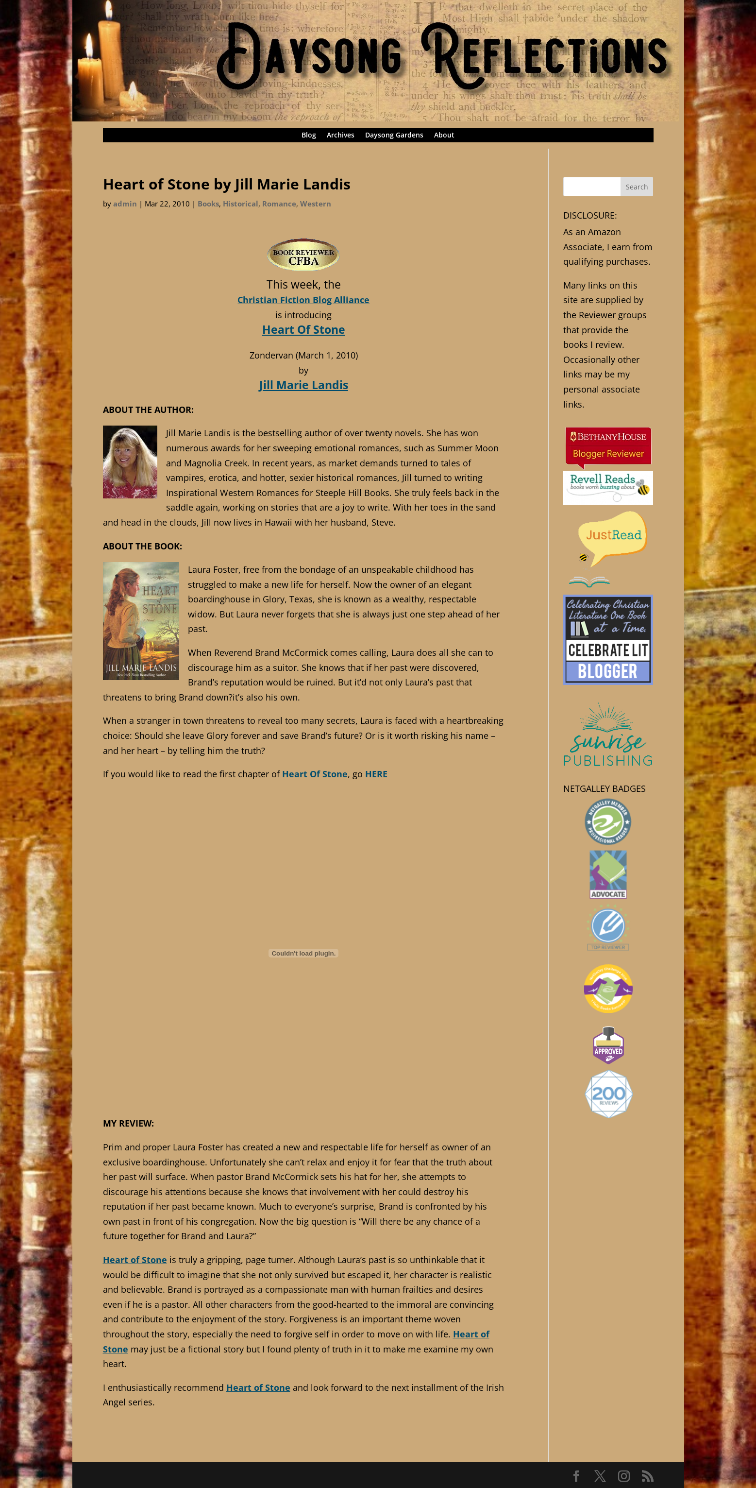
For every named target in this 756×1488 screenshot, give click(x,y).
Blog (309, 135)
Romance (279, 203)
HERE (376, 774)
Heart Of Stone (303, 329)
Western (315, 203)
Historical (240, 203)
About (444, 135)
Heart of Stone (135, 1260)
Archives (340, 135)
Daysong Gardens (394, 135)
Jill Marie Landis (303, 385)
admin (125, 203)
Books (208, 203)
